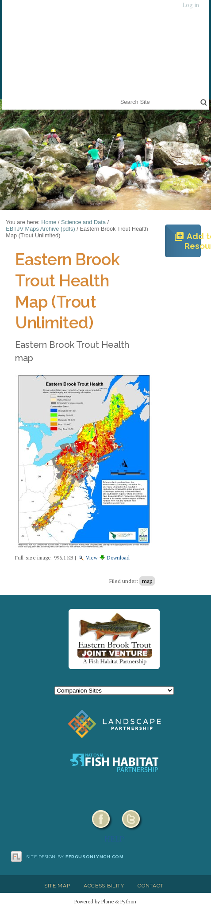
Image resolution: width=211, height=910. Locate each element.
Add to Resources (187, 241)
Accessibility (104, 886)
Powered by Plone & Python (105, 901)
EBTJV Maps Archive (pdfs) (40, 228)
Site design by (75, 856)
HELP (114, 838)
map (147, 581)
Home (48, 222)
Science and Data (83, 222)
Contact (151, 886)
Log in (190, 5)
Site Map (57, 886)
